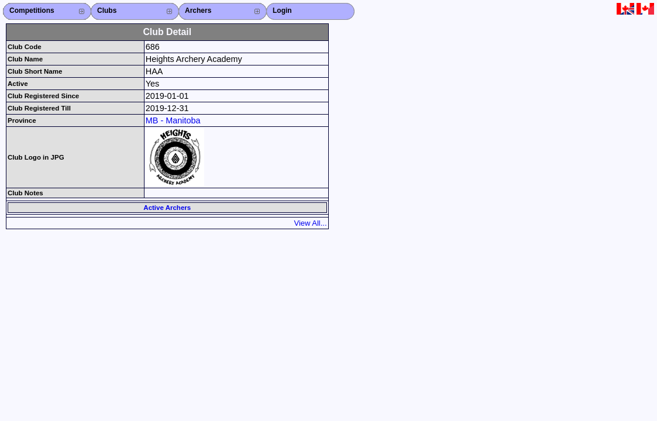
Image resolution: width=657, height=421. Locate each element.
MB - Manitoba (173, 120)
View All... (310, 223)
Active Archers (167, 207)
